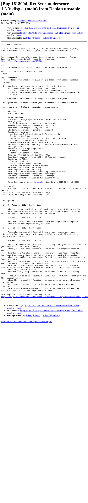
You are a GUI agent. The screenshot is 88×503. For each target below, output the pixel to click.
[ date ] (29, 38)
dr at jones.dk (34, 210)
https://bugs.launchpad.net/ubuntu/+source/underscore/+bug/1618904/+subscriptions (44, 347)
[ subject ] (46, 38)
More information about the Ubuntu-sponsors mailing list (26, 373)
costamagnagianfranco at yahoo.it (32, 20)
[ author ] (55, 38)
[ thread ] (37, 38)
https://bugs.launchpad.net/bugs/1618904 (22, 65)
